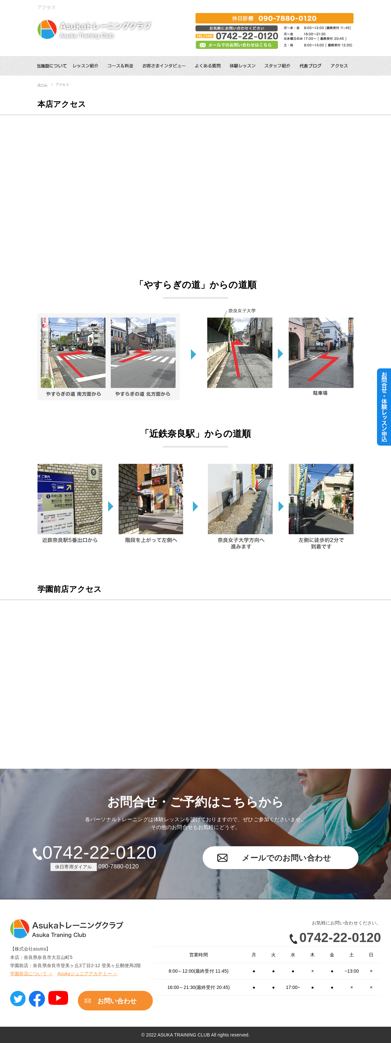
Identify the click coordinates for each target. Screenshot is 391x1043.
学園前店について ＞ (31, 973)
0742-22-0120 (99, 852)
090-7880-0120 (118, 866)
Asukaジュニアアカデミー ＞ (87, 973)
